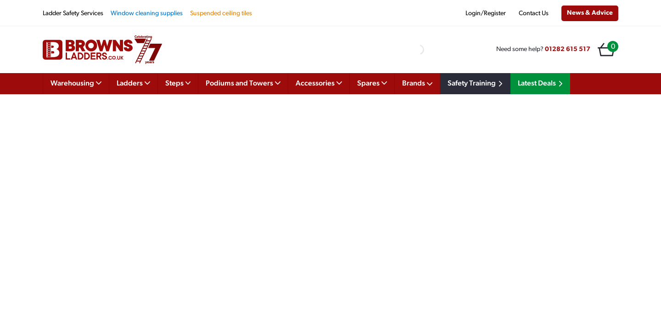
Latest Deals (542, 83)
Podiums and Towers (243, 83)
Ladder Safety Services (73, 13)
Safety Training (476, 83)
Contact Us (534, 13)
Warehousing (75, 83)
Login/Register (485, 13)
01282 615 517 (567, 49)
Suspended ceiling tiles (221, 13)
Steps (178, 83)
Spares (372, 83)
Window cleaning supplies (147, 13)
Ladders (133, 83)
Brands (417, 84)
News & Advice (590, 13)
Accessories (319, 83)
